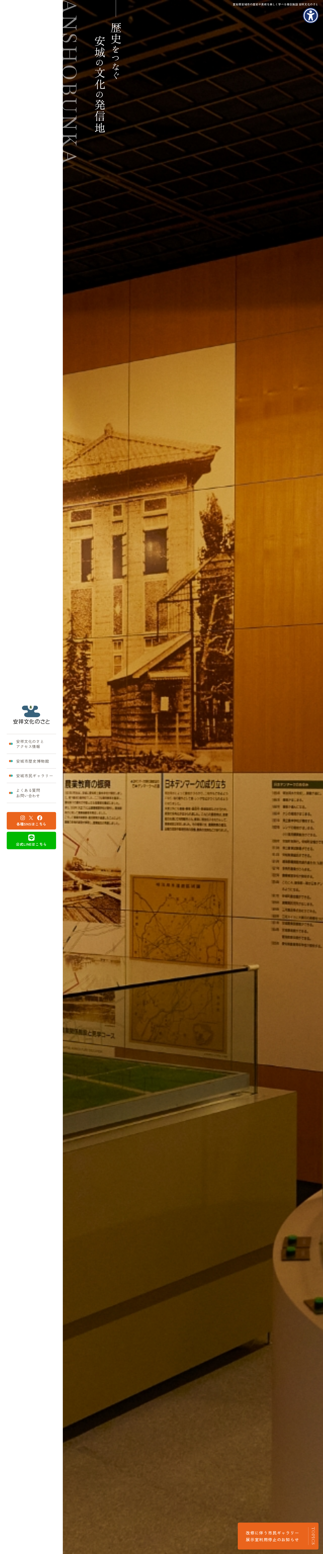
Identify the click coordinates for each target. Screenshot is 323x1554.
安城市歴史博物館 (29, 761)
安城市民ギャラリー (31, 775)
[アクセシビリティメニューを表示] (311, 15)
